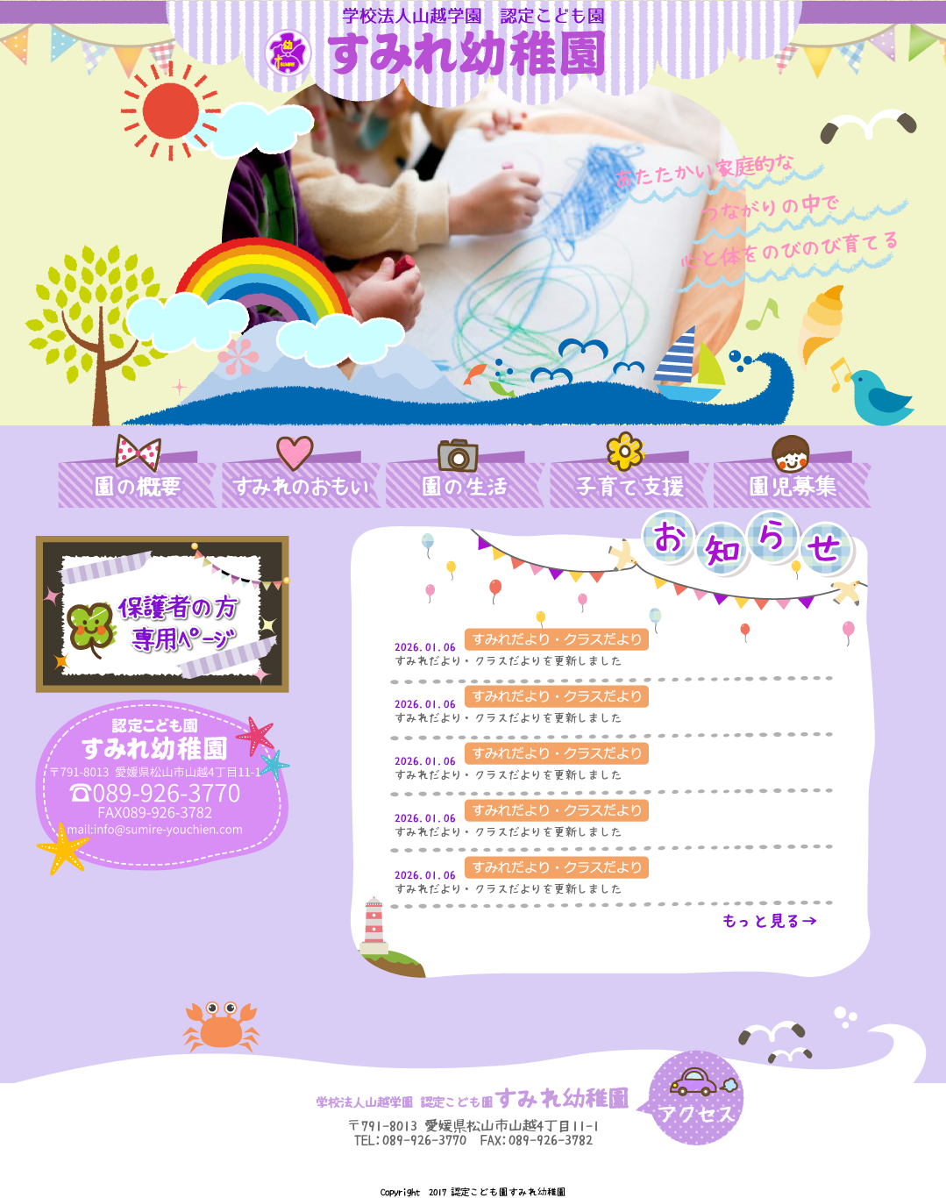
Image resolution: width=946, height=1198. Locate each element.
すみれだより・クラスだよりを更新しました (508, 661)
